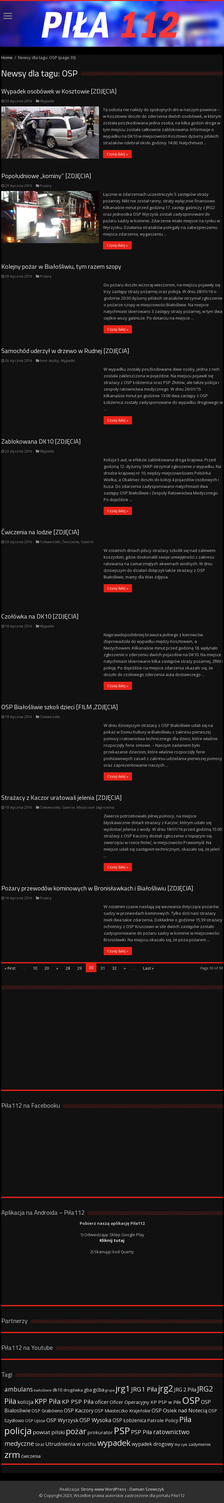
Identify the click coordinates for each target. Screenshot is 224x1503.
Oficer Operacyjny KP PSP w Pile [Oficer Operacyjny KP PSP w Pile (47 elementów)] (145, 1401)
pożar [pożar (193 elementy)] (76, 1430)
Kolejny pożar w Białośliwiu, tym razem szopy (61, 266)
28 (68, 968)
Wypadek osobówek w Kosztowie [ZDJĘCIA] (59, 91)
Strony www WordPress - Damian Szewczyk (122, 1489)
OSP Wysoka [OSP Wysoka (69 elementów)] (95, 1419)
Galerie (87, 541)
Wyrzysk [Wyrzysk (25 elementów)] (181, 1444)
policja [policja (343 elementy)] (18, 1430)
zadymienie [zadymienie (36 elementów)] (199, 1444)
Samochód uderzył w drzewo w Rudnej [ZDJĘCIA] (65, 350)
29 (79, 968)
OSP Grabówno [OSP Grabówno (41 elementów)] (47, 1410)
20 (46, 968)
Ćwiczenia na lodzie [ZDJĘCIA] (40, 531)
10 (35, 968)
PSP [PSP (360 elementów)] (122, 1430)
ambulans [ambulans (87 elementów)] (18, 1389)
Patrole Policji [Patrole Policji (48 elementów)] (162, 1420)
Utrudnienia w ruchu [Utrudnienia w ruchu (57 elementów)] (70, 1443)
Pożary (46, 185)
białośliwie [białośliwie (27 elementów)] (43, 1389)
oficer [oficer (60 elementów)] (102, 1401)
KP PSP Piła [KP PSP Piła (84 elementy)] (78, 1401)
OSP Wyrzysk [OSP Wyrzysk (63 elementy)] (62, 1419)
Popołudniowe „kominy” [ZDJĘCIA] (46, 175)
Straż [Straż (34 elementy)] (39, 1444)
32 (114, 968)
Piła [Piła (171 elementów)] (185, 1419)
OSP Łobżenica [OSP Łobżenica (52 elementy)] (129, 1419)
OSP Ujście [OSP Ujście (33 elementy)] (35, 1420)
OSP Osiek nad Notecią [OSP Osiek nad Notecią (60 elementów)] (179, 1410)
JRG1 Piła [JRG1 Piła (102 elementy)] (144, 1388)
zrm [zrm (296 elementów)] (12, 1454)
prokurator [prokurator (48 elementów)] (100, 1432)
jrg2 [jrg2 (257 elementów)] (165, 1388)
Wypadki (47, 101)
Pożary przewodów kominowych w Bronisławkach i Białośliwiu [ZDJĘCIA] (97, 888)
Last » (148, 968)
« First (9, 968)
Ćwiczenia (70, 541)
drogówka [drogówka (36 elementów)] (73, 1389)
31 (103, 968)
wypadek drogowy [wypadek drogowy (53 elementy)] (153, 1443)
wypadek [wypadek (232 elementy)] (114, 1442)
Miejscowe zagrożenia (95, 807)
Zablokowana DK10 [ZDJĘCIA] (41, 441)
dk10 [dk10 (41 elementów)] (57, 1389)
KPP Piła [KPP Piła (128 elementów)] (48, 1400)
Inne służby (49, 360)
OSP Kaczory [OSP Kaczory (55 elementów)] (79, 1410)
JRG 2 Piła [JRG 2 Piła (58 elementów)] (185, 1389)
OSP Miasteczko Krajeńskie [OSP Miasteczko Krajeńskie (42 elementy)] (123, 1410)
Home (7, 57)
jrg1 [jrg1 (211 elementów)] (123, 1388)
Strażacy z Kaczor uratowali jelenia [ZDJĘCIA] (61, 797)
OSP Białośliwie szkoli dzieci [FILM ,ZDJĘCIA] (59, 706)
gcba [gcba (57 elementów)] (98, 1389)
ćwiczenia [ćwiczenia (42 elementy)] (31, 1456)
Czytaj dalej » (118, 154)
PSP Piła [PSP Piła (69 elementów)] (141, 1431)
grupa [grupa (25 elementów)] (110, 1390)
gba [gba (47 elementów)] (88, 1389)
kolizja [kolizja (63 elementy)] (25, 1401)
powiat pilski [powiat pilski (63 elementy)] (49, 1431)
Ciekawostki (50, 541)
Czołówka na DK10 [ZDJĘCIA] (39, 616)
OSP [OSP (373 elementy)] (191, 1400)
